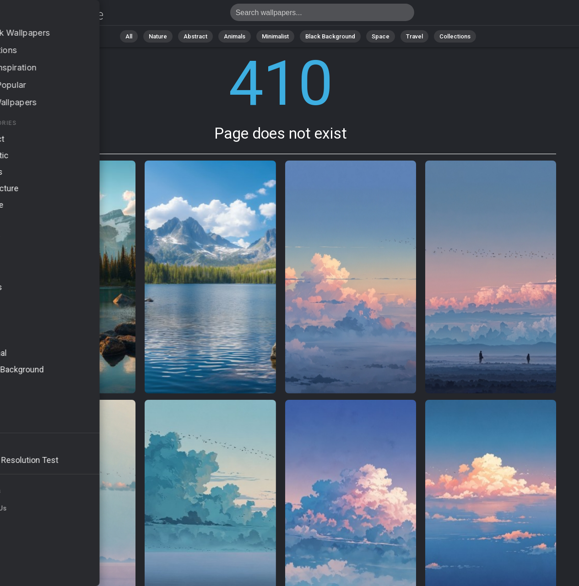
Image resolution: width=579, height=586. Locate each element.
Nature (158, 36)
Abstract (195, 36)
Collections (455, 36)
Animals (234, 36)
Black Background (330, 36)
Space (381, 36)
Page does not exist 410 (55, 14)
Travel (414, 36)
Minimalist (275, 36)
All (128, 36)
